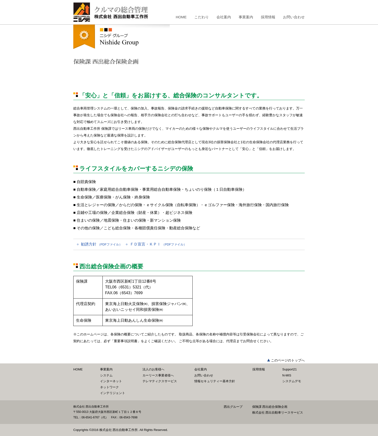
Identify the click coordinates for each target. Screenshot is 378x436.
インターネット (111, 381)
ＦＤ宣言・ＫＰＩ (158, 244)
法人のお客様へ (153, 369)
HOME (181, 17)
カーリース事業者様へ (158, 375)
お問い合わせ (294, 17)
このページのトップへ (288, 360)
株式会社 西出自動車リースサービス (277, 412)
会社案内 (223, 17)
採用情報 (268, 17)
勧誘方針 (101, 244)
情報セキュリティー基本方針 (214, 381)
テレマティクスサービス (159, 381)
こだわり (201, 17)
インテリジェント (112, 393)
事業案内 (246, 17)
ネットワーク (109, 387)
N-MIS (286, 375)
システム (106, 375)
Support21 (289, 369)
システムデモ (291, 381)
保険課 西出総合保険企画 (270, 407)
